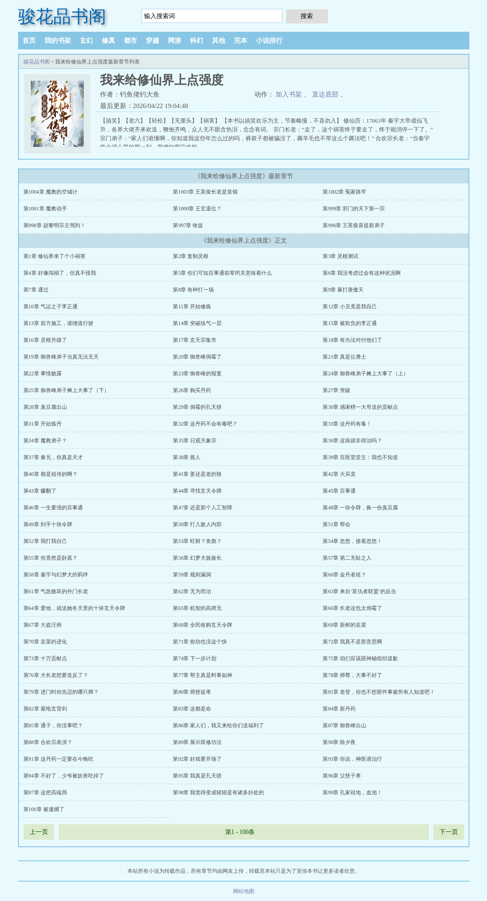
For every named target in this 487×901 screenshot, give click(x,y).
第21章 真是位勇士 (344, 357)
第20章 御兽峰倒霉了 (197, 357)
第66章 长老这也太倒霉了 (352, 608)
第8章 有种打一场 (193, 290)
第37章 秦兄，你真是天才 (53, 457)
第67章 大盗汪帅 (42, 625)
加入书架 (288, 94)
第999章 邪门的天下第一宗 (354, 209)
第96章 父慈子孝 (342, 776)
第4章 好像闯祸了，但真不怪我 (59, 273)
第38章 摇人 (187, 457)
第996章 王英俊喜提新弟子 (354, 225)
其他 (218, 40)
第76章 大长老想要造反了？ (55, 675)
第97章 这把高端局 (45, 792)
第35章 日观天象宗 (194, 440)
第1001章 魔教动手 (45, 209)
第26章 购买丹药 (192, 390)
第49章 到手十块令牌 (47, 524)
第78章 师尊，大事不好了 (352, 675)
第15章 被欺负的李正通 (350, 323)
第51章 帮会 (336, 524)
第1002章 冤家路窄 (344, 192)
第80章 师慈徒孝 (192, 692)
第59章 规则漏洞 (192, 575)
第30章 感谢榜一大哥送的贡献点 (360, 407)
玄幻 (86, 40)
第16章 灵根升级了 (45, 340)
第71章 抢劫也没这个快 (200, 642)
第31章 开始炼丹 (42, 424)
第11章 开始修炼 (192, 306)
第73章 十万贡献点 (45, 658)
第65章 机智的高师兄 (197, 608)
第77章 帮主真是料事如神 (202, 675)
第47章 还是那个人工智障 (202, 508)
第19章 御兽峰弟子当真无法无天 (61, 357)
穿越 (152, 40)
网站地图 (243, 891)
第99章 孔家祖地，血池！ (352, 792)
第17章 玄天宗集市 (194, 340)
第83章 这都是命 (192, 709)
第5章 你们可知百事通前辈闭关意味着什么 (222, 273)
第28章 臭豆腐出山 (45, 407)
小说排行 (269, 40)
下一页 (448, 832)
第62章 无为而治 (192, 591)
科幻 (196, 40)
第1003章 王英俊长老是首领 (205, 192)
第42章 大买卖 (339, 474)
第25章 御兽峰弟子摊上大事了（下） (66, 390)
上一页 (39, 832)
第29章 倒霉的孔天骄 (197, 407)
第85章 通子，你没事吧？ (53, 725)
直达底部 (325, 94)
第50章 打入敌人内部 (197, 524)
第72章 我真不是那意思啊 (352, 642)
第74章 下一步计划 (194, 658)
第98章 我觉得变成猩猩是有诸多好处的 (218, 792)
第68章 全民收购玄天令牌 (202, 625)
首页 (29, 40)
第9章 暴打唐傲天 (343, 290)
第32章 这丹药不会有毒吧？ (205, 424)
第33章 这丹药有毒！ (347, 424)
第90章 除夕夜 (339, 742)
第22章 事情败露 (42, 373)
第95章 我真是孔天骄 (197, 776)
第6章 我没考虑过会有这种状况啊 (362, 273)
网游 (174, 40)
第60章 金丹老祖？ (344, 575)
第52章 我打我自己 (45, 541)
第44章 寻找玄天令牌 (197, 491)
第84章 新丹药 (339, 709)
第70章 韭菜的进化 (45, 642)
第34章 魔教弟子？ (45, 440)
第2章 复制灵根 (190, 256)
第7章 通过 (35, 290)
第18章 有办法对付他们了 (352, 340)
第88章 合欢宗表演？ (47, 742)
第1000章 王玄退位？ (197, 209)
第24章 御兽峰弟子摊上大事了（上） (366, 373)
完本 (240, 40)
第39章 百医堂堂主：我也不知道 (360, 457)
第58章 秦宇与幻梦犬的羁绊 (55, 575)
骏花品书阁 (62, 16)
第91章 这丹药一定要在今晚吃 (58, 759)
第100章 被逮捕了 (43, 809)
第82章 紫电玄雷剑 (45, 709)
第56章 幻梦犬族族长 (197, 558)
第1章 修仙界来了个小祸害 (54, 256)
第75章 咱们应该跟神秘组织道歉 (360, 658)
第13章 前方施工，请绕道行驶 (58, 323)
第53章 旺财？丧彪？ (197, 541)
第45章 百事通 (339, 491)
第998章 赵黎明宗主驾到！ (54, 225)
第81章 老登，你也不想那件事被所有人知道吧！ (379, 692)
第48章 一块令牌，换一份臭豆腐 (360, 508)
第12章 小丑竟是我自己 (350, 306)
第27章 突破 (336, 390)
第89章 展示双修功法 (197, 742)
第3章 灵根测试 (340, 256)
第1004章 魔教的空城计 (50, 192)
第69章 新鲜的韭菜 (344, 625)
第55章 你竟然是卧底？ (50, 558)
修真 (108, 40)
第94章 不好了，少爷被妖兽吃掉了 (63, 776)
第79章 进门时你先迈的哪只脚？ (61, 692)
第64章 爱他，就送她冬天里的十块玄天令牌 (74, 608)
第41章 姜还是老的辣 (197, 474)
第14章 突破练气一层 (197, 323)
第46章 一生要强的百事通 (53, 508)
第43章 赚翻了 (39, 491)
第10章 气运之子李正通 (50, 306)
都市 (130, 40)
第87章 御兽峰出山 (344, 725)
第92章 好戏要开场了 (197, 759)
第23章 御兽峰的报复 (197, 373)
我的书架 (58, 40)
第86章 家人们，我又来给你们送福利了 (218, 725)
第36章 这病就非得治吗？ (352, 440)
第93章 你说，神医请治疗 (352, 759)
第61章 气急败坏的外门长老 (55, 591)
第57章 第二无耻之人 (347, 558)
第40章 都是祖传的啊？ (50, 474)
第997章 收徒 (188, 225)
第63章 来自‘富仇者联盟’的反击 (359, 591)
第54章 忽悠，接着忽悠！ (352, 541)
